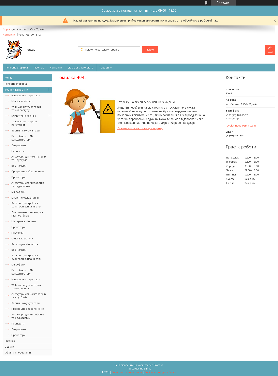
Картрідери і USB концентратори (22, 137)
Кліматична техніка (23, 115)
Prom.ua (158, 365)
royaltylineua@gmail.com (241, 125)
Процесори (18, 227)
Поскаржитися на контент (127, 372)
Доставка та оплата (80, 67)
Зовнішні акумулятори (25, 130)
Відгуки (9, 346)
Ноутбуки (17, 232)
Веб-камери (18, 165)
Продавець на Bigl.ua (139, 368)
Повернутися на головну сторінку (140, 128)
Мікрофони (18, 192)
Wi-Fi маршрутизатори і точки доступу (26, 108)
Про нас (39, 67)
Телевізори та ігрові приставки (24, 123)
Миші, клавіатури (22, 101)
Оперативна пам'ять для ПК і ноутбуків (27, 213)
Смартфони (18, 145)
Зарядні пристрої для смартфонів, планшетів (26, 204)
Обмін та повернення (18, 352)
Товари (104, 67)
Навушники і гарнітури (25, 95)
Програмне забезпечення (27, 171)
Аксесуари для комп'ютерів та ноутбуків (28, 158)
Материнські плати (23, 221)
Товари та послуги (16, 89)
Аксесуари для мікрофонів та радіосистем (27, 184)
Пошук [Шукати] (150, 49)
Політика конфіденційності (160, 372)
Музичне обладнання (25, 197)
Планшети (17, 151)
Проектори (18, 177)
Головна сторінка (17, 67)
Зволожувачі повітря (24, 244)
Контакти (56, 67)
